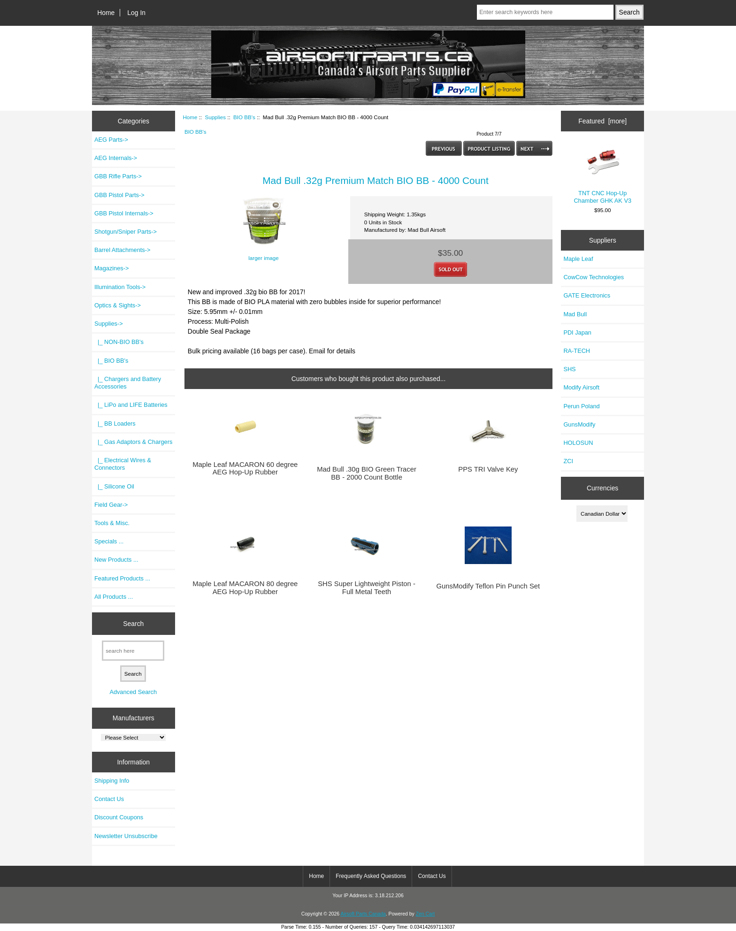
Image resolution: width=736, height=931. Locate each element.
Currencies (602, 488)
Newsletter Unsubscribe (126, 835)
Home (106, 12)
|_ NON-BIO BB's (119, 341)
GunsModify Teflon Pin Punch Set (488, 586)
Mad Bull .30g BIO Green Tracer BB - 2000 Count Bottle (366, 473)
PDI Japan (577, 332)
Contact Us (109, 798)
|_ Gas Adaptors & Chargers (133, 441)
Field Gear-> (111, 504)
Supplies (215, 117)
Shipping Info (111, 780)
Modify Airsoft (581, 387)
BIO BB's (244, 117)
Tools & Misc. (112, 523)
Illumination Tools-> (120, 286)
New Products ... (116, 559)
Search (133, 623)
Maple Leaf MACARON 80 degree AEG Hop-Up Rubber (245, 587)
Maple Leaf (578, 258)
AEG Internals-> (115, 157)
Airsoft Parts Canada (362, 913)
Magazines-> (111, 268)
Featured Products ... (122, 578)
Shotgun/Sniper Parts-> (125, 231)
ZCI (568, 461)
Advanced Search (133, 691)
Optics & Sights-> (117, 305)
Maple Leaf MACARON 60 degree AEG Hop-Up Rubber (245, 468)
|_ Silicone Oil (114, 486)
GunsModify (579, 424)
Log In (136, 12)
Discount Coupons (118, 817)
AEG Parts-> (111, 139)
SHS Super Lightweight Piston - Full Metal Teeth (366, 587)
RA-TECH (576, 350)
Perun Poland (581, 406)
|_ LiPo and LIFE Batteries (131, 404)
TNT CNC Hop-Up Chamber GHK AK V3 (602, 174)
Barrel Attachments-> (122, 249)
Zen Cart (425, 913)
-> (108, 323)
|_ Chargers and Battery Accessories (127, 382)
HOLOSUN (578, 442)
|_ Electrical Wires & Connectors (122, 464)
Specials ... (108, 541)
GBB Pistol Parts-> (119, 194)
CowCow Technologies (593, 277)
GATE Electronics (586, 295)
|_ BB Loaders (115, 423)
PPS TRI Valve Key (488, 469)
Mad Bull (575, 314)
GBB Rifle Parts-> (118, 176)
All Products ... (113, 596)
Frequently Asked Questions (371, 876)
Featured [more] (602, 121)
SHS (569, 369)
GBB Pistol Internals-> (123, 213)
